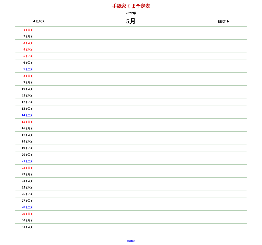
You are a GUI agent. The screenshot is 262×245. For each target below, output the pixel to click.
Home (131, 241)
